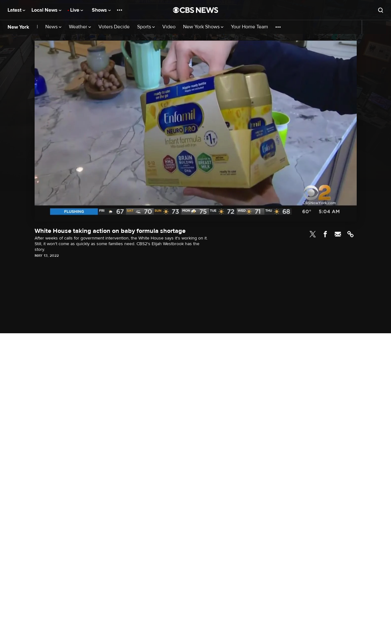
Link (350, 234)
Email (338, 234)
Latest (16, 10)
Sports (146, 27)
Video (169, 27)
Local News (46, 10)
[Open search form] (380, 10)
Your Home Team (249, 27)
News (53, 27)
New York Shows (203, 27)
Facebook (325, 234)
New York (18, 27)
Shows (101, 10)
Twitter (313, 234)
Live (76, 10)
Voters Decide (114, 27)
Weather (80, 27)
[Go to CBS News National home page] (195, 10)
